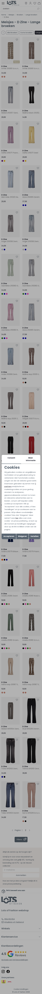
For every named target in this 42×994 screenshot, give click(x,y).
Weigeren (22, 536)
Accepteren (8, 536)
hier (16, 518)
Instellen (35, 536)
